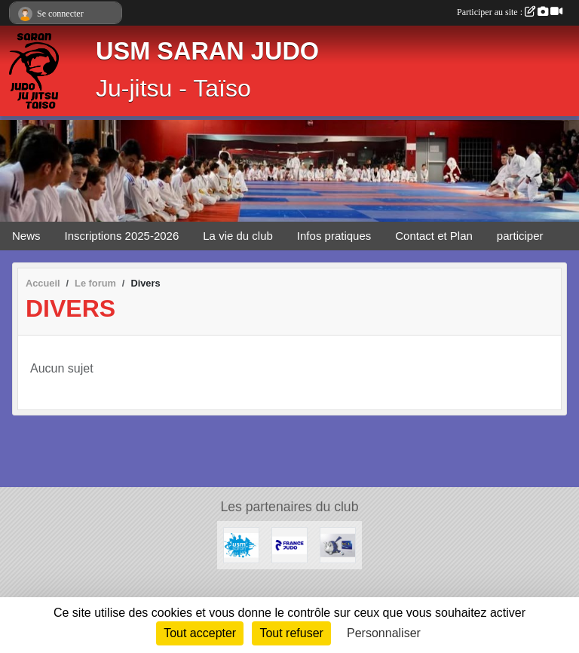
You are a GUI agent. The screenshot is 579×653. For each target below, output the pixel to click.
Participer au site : (509, 12)
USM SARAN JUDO (207, 51)
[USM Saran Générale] (241, 544)
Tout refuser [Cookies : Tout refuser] (291, 633)
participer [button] (520, 235)
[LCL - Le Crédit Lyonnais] (338, 544)
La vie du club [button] (238, 235)
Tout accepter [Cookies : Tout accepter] (200, 633)
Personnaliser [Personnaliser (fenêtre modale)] (384, 633)
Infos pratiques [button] (334, 235)
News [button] (26, 235)
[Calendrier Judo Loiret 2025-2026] (289, 544)
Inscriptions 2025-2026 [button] (122, 235)
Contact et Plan (434, 235)
